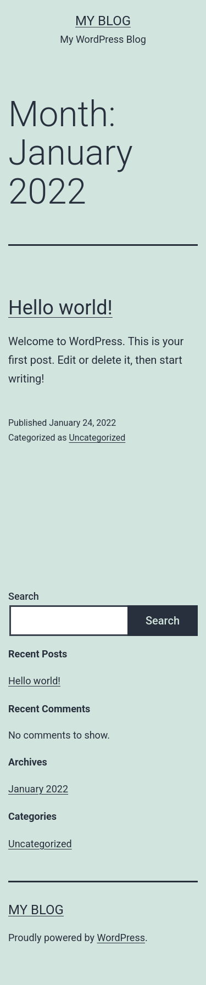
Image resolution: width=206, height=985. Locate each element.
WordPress (121, 937)
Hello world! (60, 307)
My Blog (103, 21)
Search (23, 596)
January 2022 (38, 789)
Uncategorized (97, 437)
